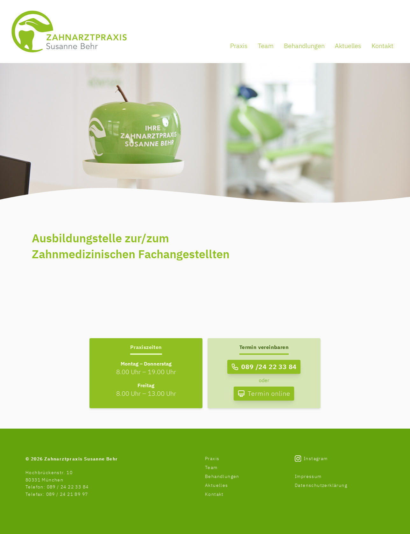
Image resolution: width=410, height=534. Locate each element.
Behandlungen (304, 45)
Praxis (239, 45)
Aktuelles (348, 45)
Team (266, 45)
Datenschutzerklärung (321, 485)
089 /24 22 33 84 (269, 366)
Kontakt (382, 45)
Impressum (308, 476)
